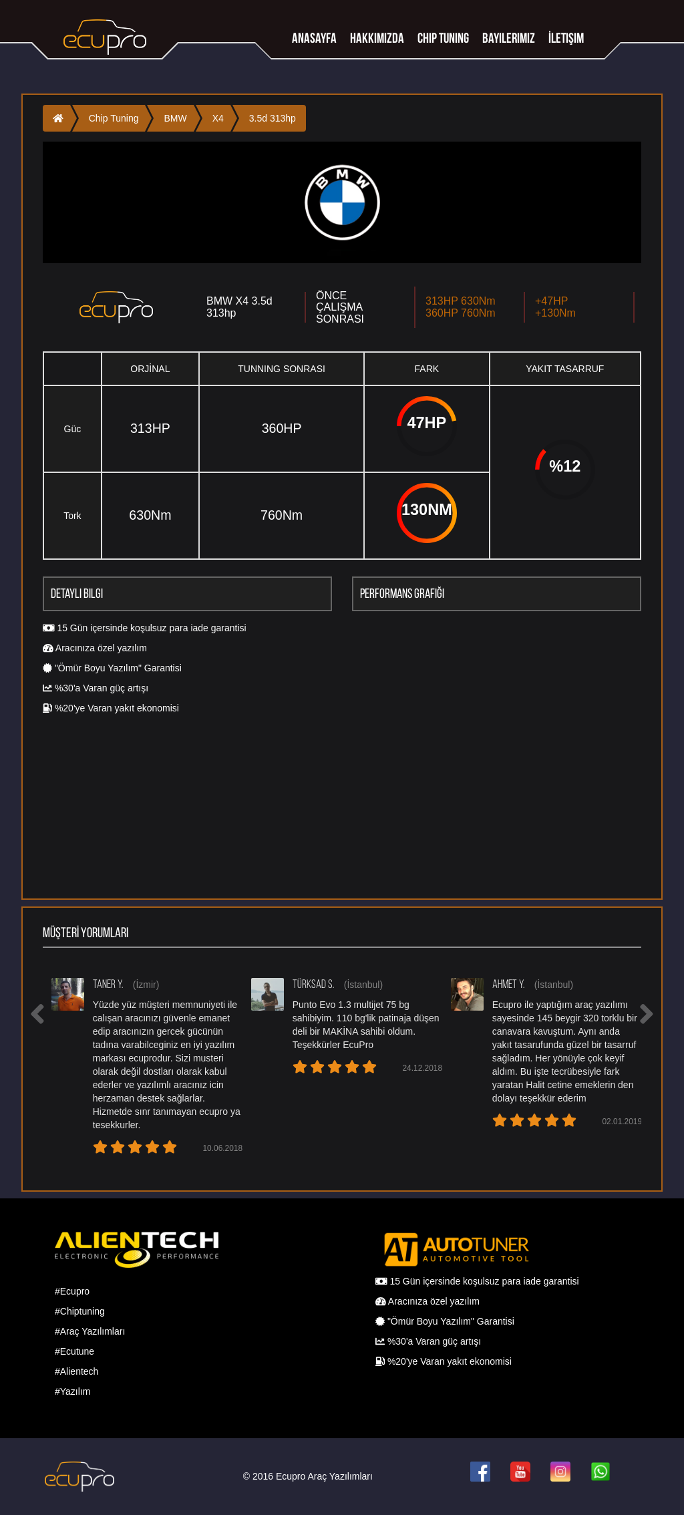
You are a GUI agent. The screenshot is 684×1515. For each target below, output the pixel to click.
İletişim (566, 37)
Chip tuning (443, 37)
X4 (218, 118)
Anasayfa (314, 37)
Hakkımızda (377, 37)
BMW (175, 118)
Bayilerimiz (508, 37)
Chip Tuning (114, 118)
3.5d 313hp (272, 118)
